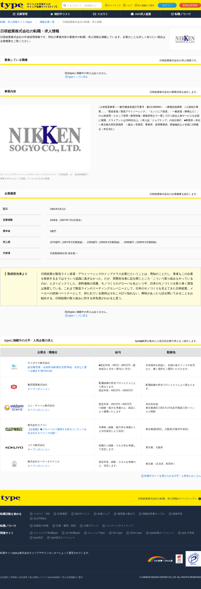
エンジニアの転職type (46, 532)
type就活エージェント (63, 537)
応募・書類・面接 (66, 525)
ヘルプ (129, 5)
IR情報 (14, 577)
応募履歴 (62, 513)
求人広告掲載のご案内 (72, 577)
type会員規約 (54, 577)
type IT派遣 (188, 532)
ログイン (167, 5)
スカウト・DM (42, 513)
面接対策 (177, 513)
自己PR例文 (40, 518)
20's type (118, 532)
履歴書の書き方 (126, 513)
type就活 (38, 537)
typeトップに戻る (78, 76)
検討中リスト (82, 513)
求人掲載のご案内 (146, 5)
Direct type (136, 532)
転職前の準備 (41, 525)
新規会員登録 (190, 5)
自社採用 (23, 577)
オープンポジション (39, 389)
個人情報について (38, 577)
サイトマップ (114, 5)
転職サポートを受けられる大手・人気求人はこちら (172, 475)
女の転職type (73, 532)
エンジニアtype (96, 532)
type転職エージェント (162, 532)
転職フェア (104, 513)
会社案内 (4, 577)
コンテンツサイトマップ (119, 525)
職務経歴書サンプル (154, 513)
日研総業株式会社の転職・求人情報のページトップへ (167, 498)
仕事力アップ (91, 525)
